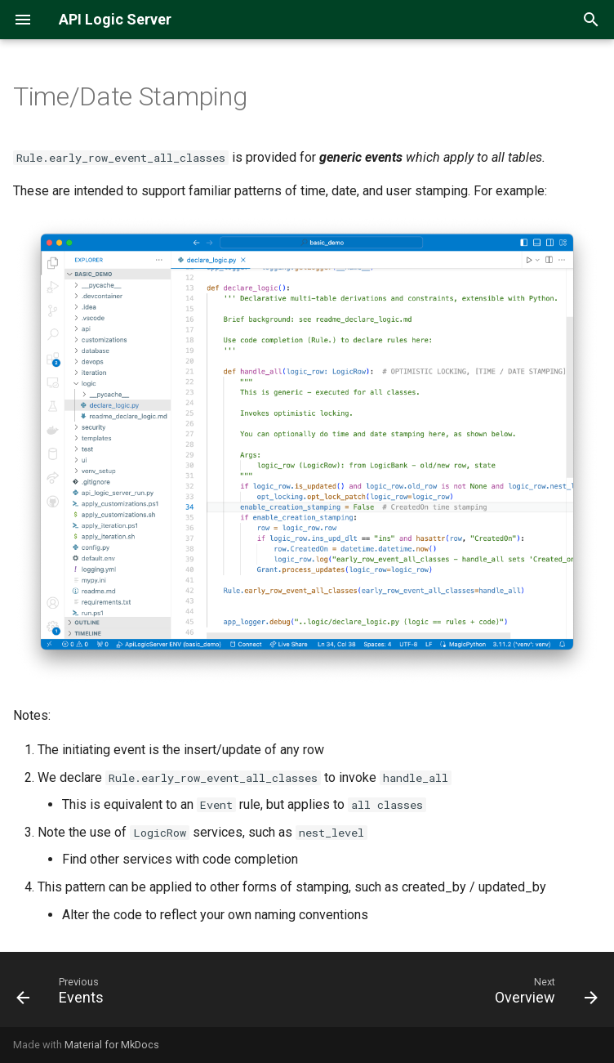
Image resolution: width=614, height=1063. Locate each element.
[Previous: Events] (63, 994)
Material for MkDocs (112, 1044)
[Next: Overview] (543, 994)
